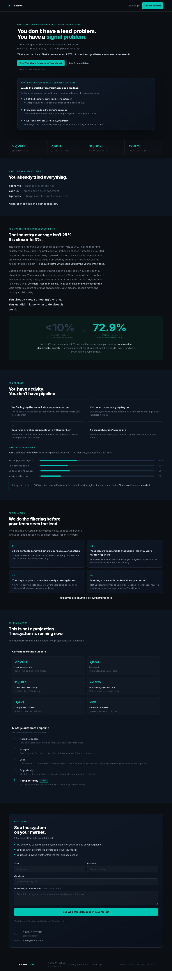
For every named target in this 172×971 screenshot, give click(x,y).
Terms (131, 964)
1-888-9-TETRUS (32, 934)
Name (16, 863)
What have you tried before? (38, 888)
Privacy (122, 964)
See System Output (79, 63)
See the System (152, 5)
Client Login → (98, 964)
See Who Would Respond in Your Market (41, 63)
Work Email (19, 876)
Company (91, 863)
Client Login (134, 5)
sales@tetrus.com (33, 940)
